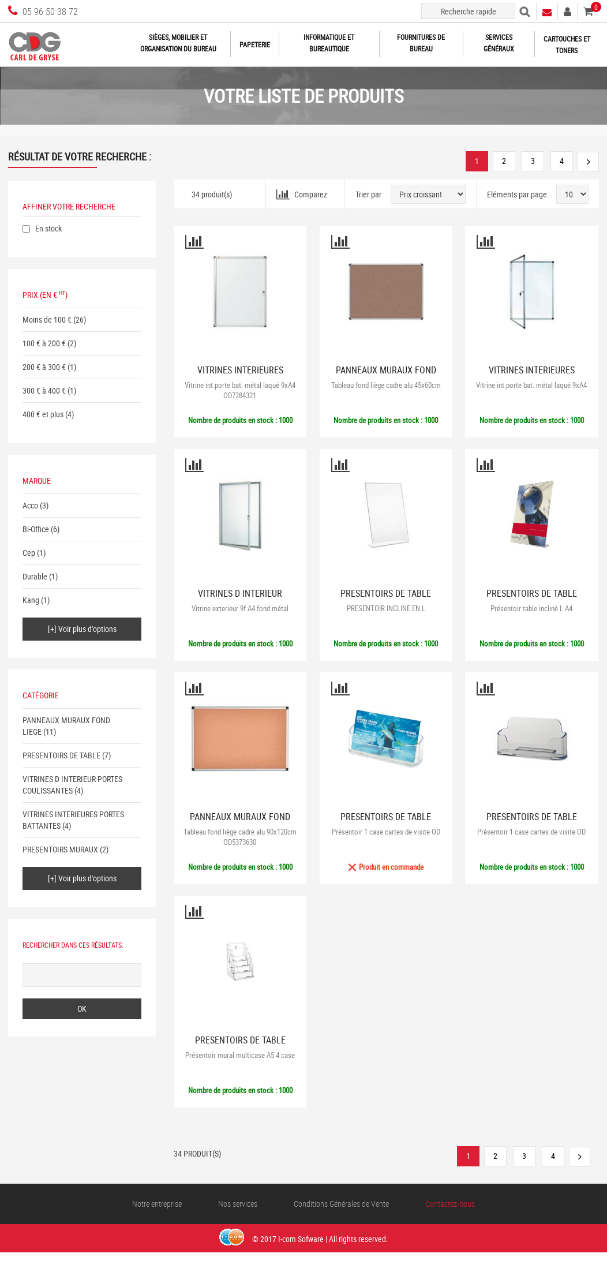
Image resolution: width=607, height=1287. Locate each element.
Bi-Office (36, 528)
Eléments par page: (518, 194)
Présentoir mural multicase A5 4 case (240, 1055)
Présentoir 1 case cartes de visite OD (386, 831)
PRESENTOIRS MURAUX (60, 849)
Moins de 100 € (47, 319)
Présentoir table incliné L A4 (531, 608)
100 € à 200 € (44, 343)
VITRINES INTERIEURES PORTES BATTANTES (240, 375)
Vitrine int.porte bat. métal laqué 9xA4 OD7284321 (240, 390)
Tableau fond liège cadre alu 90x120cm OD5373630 (240, 836)
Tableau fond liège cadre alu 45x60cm (386, 385)
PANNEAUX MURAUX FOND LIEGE (386, 375)
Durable (35, 576)
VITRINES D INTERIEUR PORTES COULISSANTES (72, 784)
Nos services (237, 1203)
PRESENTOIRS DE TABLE (61, 755)
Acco (30, 505)
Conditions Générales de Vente (341, 1203)
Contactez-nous (450, 1203)
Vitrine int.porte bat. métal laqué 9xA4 (531, 385)
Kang (31, 599)
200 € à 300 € (44, 366)
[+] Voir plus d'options (82, 628)
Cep (29, 552)
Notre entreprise (157, 1203)
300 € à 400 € (44, 390)
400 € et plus (43, 414)
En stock (48, 228)
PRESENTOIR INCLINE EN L (386, 608)
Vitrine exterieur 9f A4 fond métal (240, 608)
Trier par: (369, 194)
